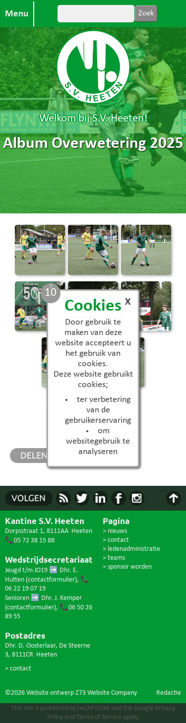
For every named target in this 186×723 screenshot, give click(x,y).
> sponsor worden (127, 567)
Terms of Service (99, 717)
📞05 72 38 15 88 (30, 540)
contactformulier (51, 580)
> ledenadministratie (131, 549)
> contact (18, 668)
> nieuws (115, 531)
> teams (114, 558)
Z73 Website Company (106, 693)
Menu (16, 14)
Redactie (168, 693)
